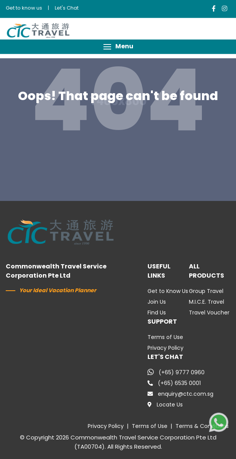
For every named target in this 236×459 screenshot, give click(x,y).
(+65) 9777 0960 (176, 372)
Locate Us (165, 404)
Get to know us (24, 8)
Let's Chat (67, 8)
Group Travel (206, 291)
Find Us (157, 312)
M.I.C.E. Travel (206, 302)
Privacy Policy (166, 348)
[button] (118, 46)
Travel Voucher (209, 312)
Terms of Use (165, 337)
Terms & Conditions (202, 426)
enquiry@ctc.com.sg (180, 394)
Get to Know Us (168, 291)
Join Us (157, 302)
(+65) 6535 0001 (174, 383)
